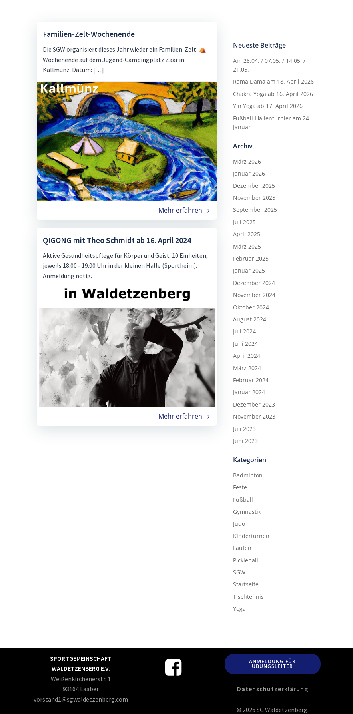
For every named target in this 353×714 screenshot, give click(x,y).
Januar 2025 (249, 270)
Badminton (247, 475)
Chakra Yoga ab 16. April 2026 (273, 93)
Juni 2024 (245, 343)
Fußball (243, 499)
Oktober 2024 (251, 307)
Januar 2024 (249, 391)
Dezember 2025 (254, 185)
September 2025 (255, 209)
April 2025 (246, 233)
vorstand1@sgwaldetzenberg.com (81, 698)
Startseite (245, 584)
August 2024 (249, 319)
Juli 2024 (244, 331)
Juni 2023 (245, 440)
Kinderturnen (251, 535)
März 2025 (247, 246)
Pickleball (245, 560)
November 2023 (254, 416)
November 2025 (254, 197)
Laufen (242, 547)
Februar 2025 (250, 258)
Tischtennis (248, 596)
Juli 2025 (244, 221)
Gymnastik (247, 511)
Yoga (239, 608)
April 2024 (246, 355)
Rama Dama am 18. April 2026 (273, 81)
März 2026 (247, 161)
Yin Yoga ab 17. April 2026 (267, 105)
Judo (239, 523)
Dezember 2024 (254, 282)
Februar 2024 (250, 379)
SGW (239, 572)
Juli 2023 (244, 428)
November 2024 (254, 294)
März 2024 (247, 367)
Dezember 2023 (254, 404)
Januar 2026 (249, 173)
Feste (240, 487)
